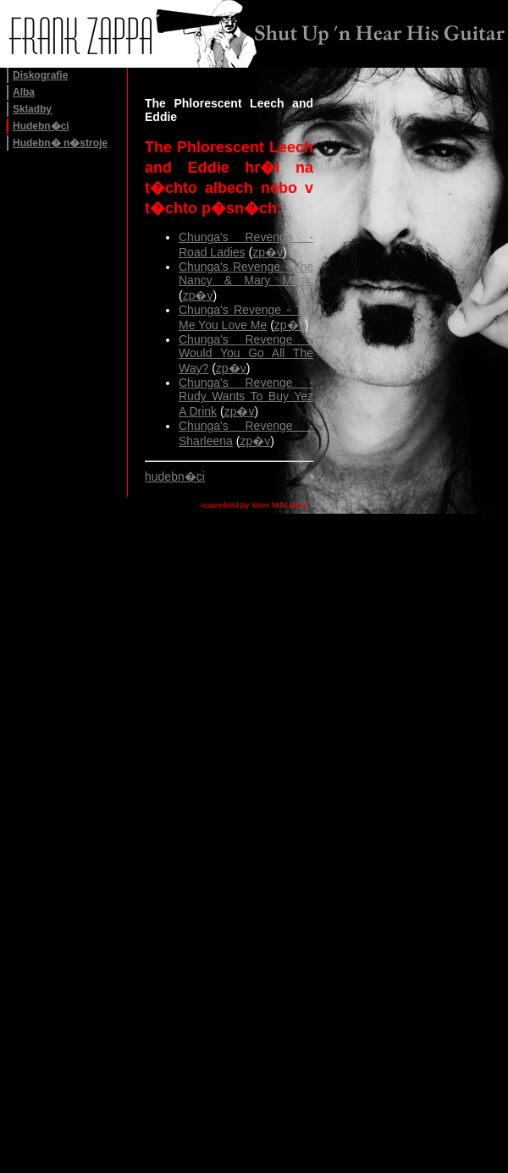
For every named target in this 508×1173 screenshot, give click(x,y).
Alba (24, 92)
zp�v (267, 252)
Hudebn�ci (41, 126)
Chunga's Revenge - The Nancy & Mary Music (246, 273)
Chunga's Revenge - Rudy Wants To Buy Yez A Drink (246, 397)
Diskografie (40, 75)
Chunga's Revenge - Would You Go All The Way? (246, 354)
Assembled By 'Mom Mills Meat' (254, 505)
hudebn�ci (175, 476)
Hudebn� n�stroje (60, 143)
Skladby (32, 109)
